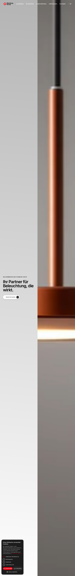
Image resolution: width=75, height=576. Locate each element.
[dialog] (12, 557)
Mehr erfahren (12, 297)
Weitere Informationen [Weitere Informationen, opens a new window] (17, 553)
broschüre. (30, 4)
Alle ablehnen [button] (17, 568)
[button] (12, 572)
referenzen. (53, 4)
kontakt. (63, 4)
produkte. (20, 4)
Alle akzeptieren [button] (7, 568)
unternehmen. (41, 4)
